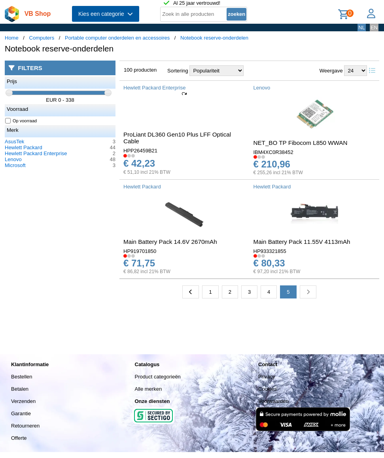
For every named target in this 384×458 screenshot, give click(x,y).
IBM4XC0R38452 (273, 152)
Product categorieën (158, 377)
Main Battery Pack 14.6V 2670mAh (170, 241)
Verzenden (23, 401)
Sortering (177, 71)
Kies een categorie (105, 14)
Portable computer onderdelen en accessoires (117, 38)
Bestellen (21, 377)
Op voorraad (21, 120)
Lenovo (13, 159)
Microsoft (15, 165)
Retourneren (25, 426)
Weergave (331, 71)
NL (361, 27)
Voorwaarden (273, 401)
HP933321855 (269, 251)
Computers (42, 38)
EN (374, 27)
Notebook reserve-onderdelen (214, 38)
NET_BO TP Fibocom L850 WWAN (300, 142)
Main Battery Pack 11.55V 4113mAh (301, 241)
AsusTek (14, 141)
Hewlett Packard (23, 147)
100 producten (140, 70)
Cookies (267, 389)
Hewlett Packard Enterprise (36, 153)
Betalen (19, 389)
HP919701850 (139, 251)
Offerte (19, 438)
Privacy (266, 377)
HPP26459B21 (140, 151)
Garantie (21, 413)
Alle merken (148, 389)
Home (12, 38)
